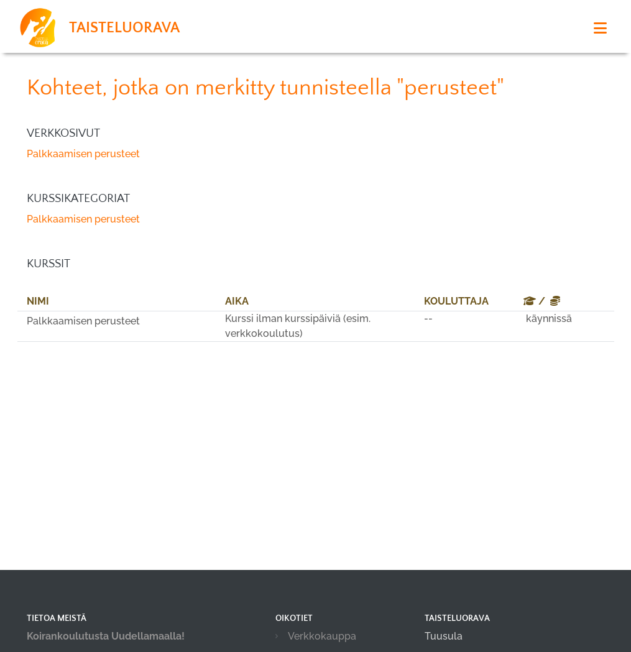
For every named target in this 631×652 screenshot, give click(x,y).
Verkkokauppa (322, 636)
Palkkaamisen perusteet (83, 154)
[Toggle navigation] (600, 28)
